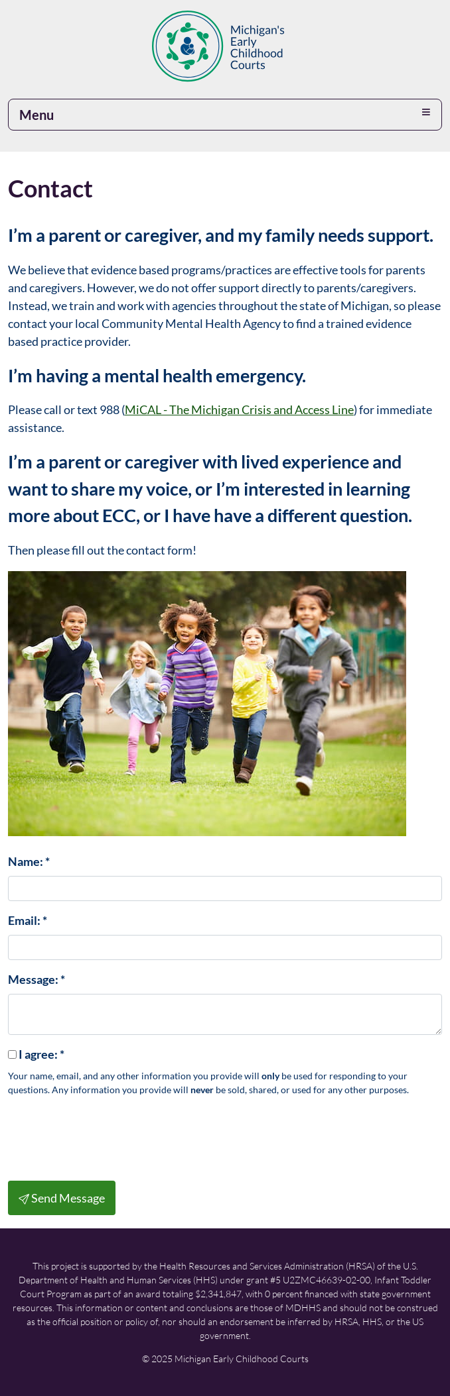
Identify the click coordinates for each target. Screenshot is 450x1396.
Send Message (62, 1198)
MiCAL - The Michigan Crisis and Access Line (239, 409)
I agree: (41, 1054)
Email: (27, 920)
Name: (29, 861)
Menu (36, 115)
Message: (36, 979)
